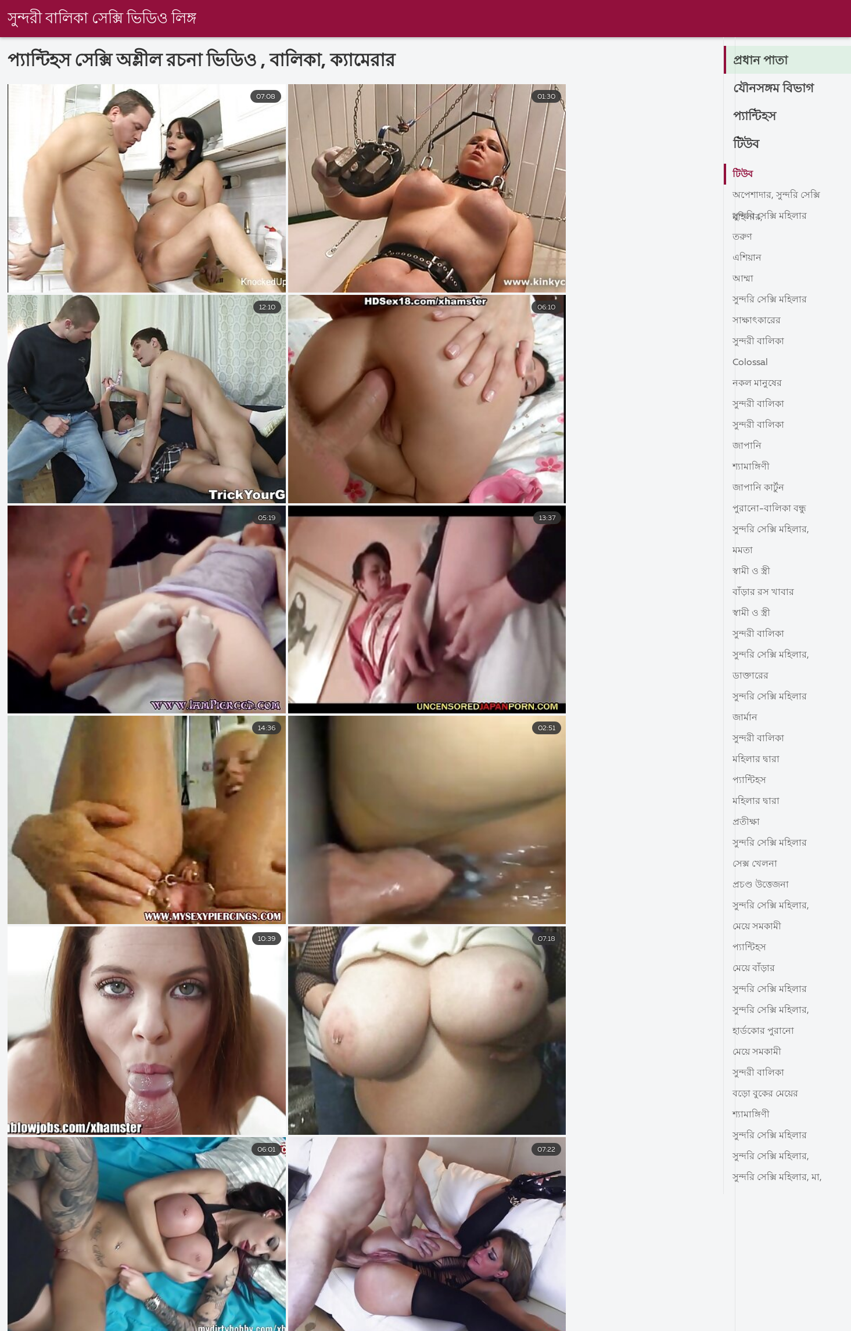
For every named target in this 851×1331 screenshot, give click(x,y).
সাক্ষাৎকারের (756, 321)
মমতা (742, 551)
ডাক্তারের (750, 676)
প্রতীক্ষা (746, 822)
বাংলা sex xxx (240, 1321)
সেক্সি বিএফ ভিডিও (715, 1321)
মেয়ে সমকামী (756, 927)
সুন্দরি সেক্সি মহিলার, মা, (777, 1177)
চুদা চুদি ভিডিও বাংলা (337, 1321)
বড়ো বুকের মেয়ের (765, 1094)
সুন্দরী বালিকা (758, 342)
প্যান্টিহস (755, 116)
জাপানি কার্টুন (758, 488)
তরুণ (742, 237)
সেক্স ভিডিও (626, 1321)
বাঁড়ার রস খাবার (763, 592)
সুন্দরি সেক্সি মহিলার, (770, 530)
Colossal (750, 362)
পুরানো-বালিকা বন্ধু (769, 509)
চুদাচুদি (794, 1321)
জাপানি (747, 446)
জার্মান (744, 718)
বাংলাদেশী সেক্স (154, 1321)
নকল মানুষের (757, 383)
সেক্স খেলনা (754, 864)
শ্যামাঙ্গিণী (751, 467)
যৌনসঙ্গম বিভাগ (774, 88)
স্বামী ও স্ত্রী (751, 571)
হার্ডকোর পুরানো (763, 1031)
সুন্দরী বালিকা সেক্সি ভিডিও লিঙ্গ (103, 19)
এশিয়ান (747, 258)
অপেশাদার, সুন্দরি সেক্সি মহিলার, (776, 198)
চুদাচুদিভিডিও (434, 1321)
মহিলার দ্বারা (756, 759)
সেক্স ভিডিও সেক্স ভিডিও (48, 1321)
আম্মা (742, 279)
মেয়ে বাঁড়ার (753, 968)
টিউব (746, 144)
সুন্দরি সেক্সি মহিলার (769, 216)
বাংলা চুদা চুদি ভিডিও (531, 1321)
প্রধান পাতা (761, 61)
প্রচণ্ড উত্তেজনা (760, 885)
